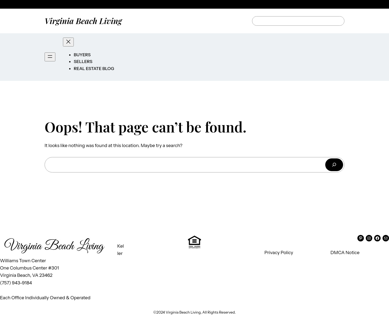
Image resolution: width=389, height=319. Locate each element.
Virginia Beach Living (83, 20)
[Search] (334, 164)
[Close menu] (68, 42)
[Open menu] (50, 56)
